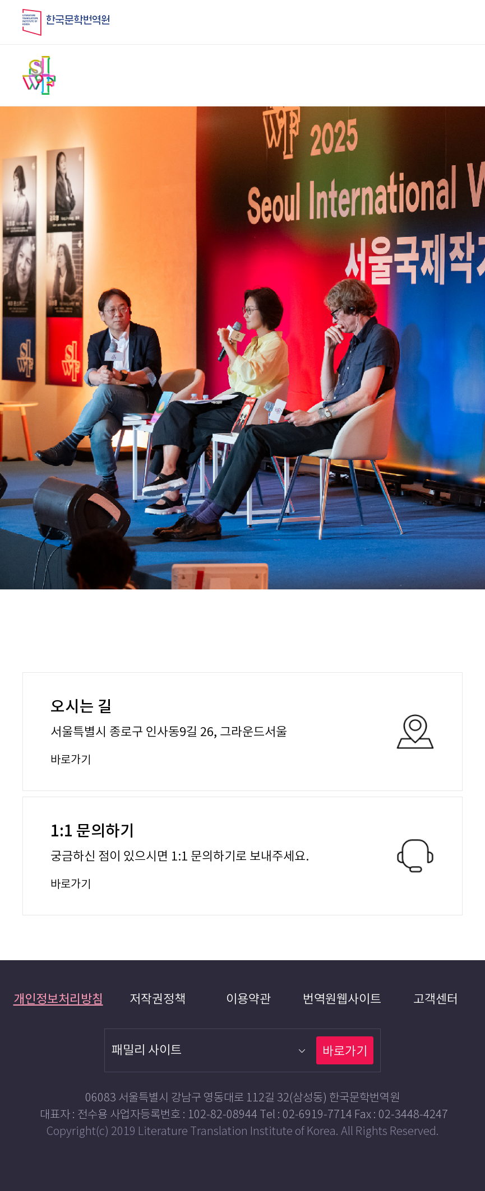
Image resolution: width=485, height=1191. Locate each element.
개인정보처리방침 (58, 1000)
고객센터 (435, 1000)
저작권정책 (158, 1000)
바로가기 (344, 1052)
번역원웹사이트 (342, 1000)
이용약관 (248, 1000)
